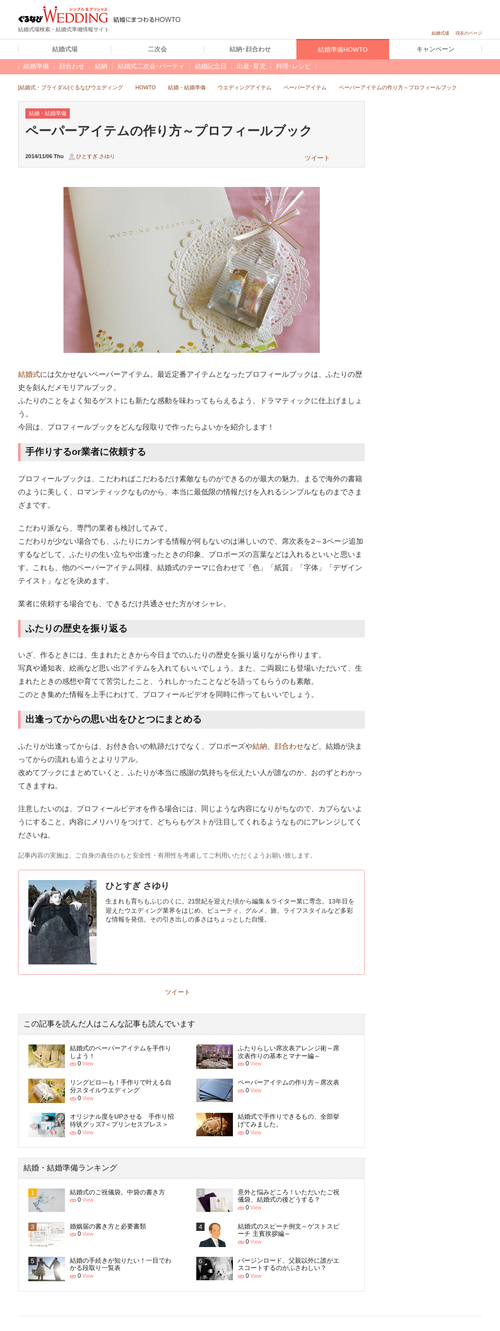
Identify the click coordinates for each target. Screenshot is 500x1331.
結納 (259, 746)
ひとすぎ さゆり (95, 156)
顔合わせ (289, 746)
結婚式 (29, 374)
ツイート (317, 158)
